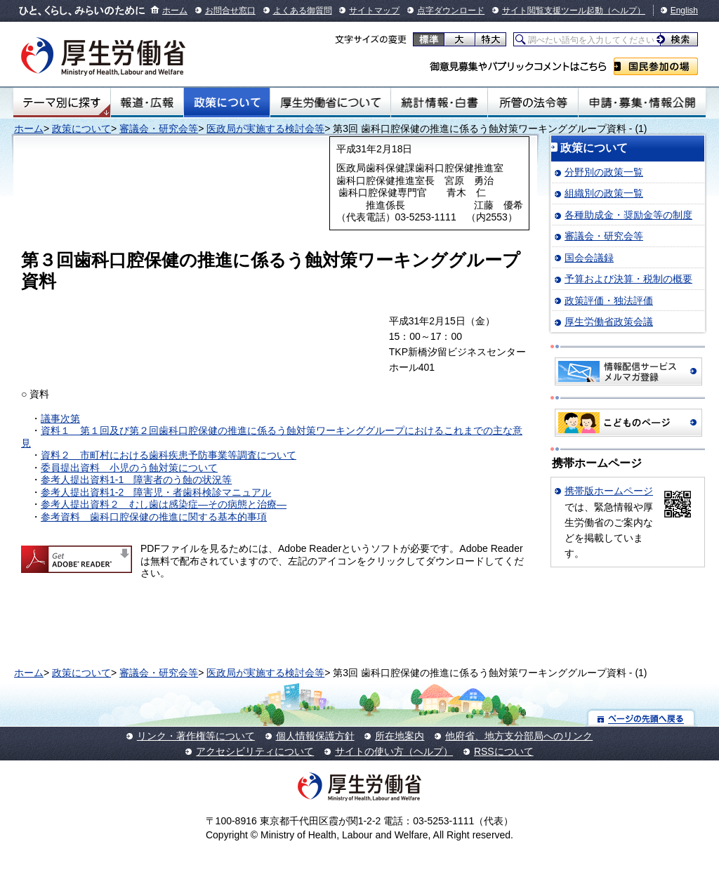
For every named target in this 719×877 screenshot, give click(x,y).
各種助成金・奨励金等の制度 (628, 214)
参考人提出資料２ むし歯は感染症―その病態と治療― (163, 504)
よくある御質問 (302, 10)
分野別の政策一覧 (604, 172)
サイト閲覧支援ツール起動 (552, 10)
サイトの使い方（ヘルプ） (394, 751)
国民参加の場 (656, 66)
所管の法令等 (532, 102)
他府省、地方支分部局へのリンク (519, 735)
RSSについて (504, 751)
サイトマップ (374, 10)
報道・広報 (147, 102)
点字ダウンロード (450, 10)
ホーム (174, 10)
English (684, 10)
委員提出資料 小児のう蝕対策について (129, 467)
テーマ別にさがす (61, 102)
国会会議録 (589, 257)
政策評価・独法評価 (609, 300)
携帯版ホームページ (609, 490)
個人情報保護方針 (315, 735)
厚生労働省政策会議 (609, 321)
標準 (429, 39)
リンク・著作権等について (196, 735)
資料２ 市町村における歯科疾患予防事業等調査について (168, 455)
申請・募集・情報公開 (642, 102)
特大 (490, 39)
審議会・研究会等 (158, 128)
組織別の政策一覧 (604, 193)
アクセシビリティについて (255, 751)
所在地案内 (399, 735)
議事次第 (60, 418)
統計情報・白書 (439, 102)
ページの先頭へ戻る (641, 717)
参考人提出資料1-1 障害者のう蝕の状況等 (136, 479)
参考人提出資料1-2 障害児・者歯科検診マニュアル (156, 492)
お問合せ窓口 (230, 10)
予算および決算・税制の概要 (628, 278)
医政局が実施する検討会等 (265, 128)
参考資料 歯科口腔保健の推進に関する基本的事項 (154, 516)
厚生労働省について (330, 102)
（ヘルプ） (624, 10)
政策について (227, 102)
